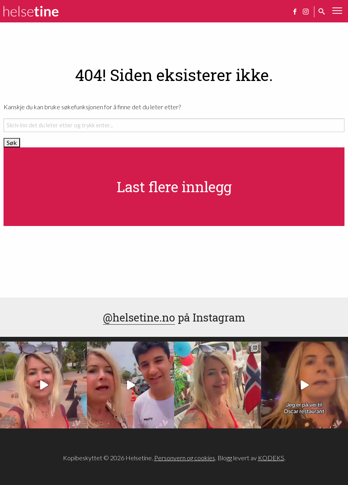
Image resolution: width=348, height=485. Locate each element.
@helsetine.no (139, 317)
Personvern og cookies (184, 457)
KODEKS (271, 457)
